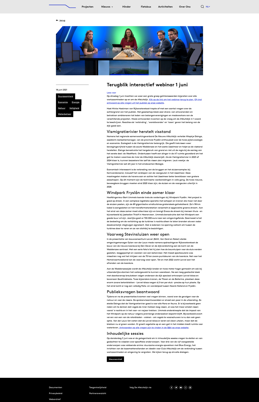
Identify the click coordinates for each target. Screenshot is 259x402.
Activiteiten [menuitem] (165, 6)
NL (208, 7)
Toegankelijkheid (97, 387)
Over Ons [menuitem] (185, 6)
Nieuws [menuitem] (105, 6)
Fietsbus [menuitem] (146, 6)
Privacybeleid (55, 393)
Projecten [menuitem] (87, 6)
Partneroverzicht (97, 393)
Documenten (55, 387)
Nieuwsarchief (115, 359)
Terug (60, 20)
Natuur (61, 108)
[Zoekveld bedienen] (202, 6)
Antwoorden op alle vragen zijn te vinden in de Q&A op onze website (154, 327)
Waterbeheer (64, 114)
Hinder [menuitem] (126, 6)
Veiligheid (74, 108)
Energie (75, 102)
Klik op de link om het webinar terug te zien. (171, 99)
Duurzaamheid (65, 96)
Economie (63, 102)
